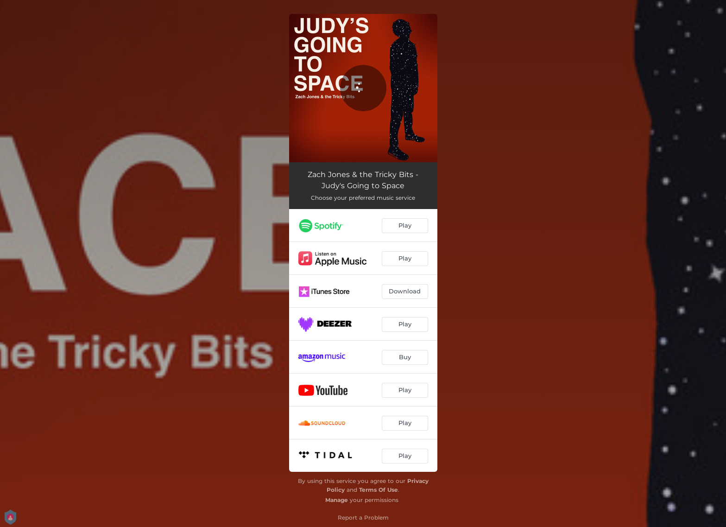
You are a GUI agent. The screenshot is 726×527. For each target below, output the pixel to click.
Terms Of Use (378, 489)
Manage (336, 499)
